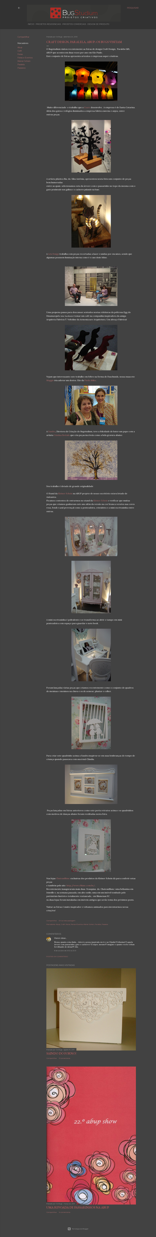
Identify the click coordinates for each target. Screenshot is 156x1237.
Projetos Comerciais (73, 24)
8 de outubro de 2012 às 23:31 (65, 951)
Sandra (51, 431)
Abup (19, 47)
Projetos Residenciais (47, 24)
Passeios (21, 68)
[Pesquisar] (133, 8)
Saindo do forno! (61, 1053)
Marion (57, 938)
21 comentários (64, 1058)
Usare (87, 107)
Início (30, 24)
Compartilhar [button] (23, 37)
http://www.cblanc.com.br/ (81, 885)
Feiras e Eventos (25, 58)
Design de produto (97, 24)
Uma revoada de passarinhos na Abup (77, 1207)
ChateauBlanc (63, 878)
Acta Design (53, 254)
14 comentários (64, 1212)
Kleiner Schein (23, 61)
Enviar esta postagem (67, 921)
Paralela (21, 64)
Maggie (50, 380)
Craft (19, 51)
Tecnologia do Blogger (78, 1228)
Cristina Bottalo (62, 435)
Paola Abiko (90, 380)
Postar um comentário (57, 956)
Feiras (20, 54)
